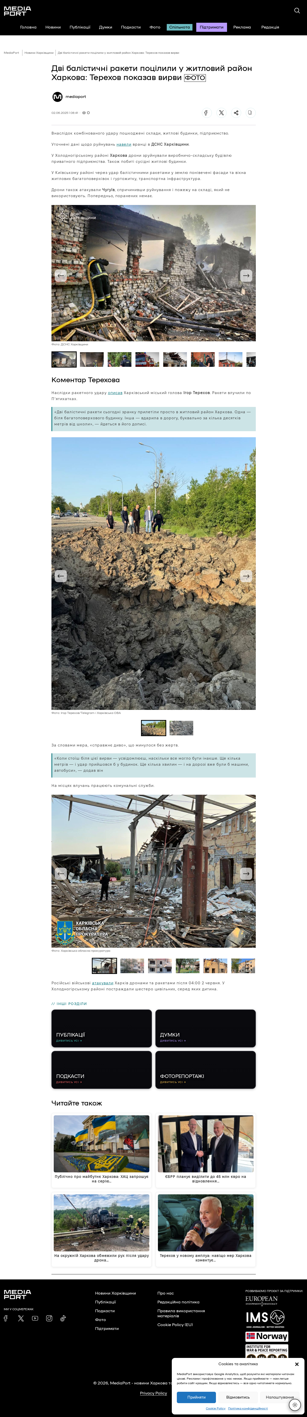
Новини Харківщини (38, 52)
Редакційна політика (178, 1302)
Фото (155, 27)
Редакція (273, 27)
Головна (28, 27)
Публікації (80, 27)
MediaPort (11, 52)
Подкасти (131, 27)
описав (115, 393)
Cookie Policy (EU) (175, 1325)
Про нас (165, 1293)
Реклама (242, 27)
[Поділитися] (236, 113)
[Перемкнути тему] (295, 1405)
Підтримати (212, 27)
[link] (7, 1318)
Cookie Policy (216, 1408)
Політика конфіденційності (248, 1408)
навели (124, 144)
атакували (103, 983)
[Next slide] (246, 276)
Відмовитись (238, 1397)
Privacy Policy (153, 1393)
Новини (53, 27)
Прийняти (196, 1397)
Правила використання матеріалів (181, 1313)
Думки (105, 27)
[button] (296, 1364)
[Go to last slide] (61, 276)
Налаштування (280, 1397)
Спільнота (179, 27)
